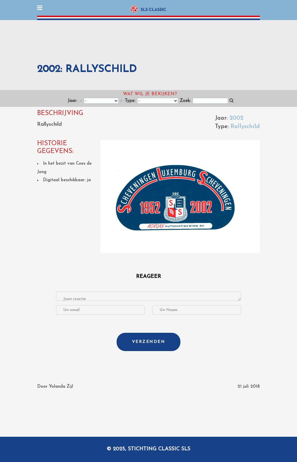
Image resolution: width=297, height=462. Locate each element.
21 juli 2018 (249, 386)
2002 (236, 118)
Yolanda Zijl (61, 386)
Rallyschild (245, 127)
